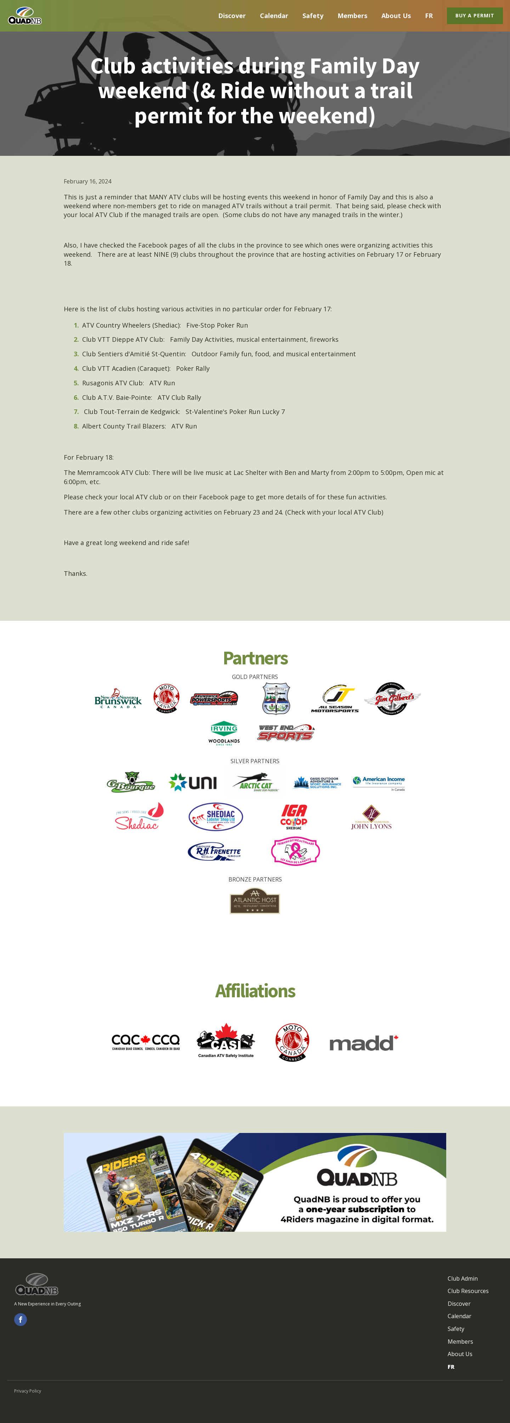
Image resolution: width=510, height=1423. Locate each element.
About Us (396, 15)
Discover (232, 15)
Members (352, 15)
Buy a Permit (474, 15)
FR (429, 15)
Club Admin (463, 1278)
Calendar (274, 15)
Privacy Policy (27, 1391)
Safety (312, 15)
